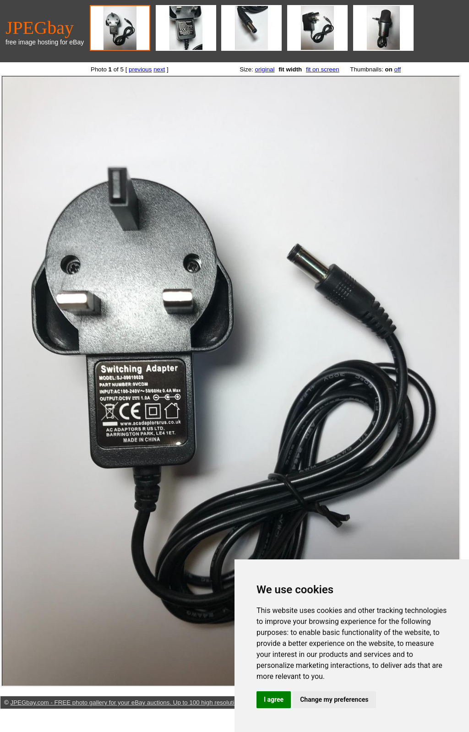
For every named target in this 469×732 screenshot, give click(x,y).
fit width (290, 69)
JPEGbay (39, 27)
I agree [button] (274, 699)
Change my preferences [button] (334, 699)
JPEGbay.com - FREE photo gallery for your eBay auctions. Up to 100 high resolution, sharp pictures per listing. (161, 702)
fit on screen (322, 69)
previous (140, 69)
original (264, 69)
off (397, 69)
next (159, 69)
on (389, 69)
